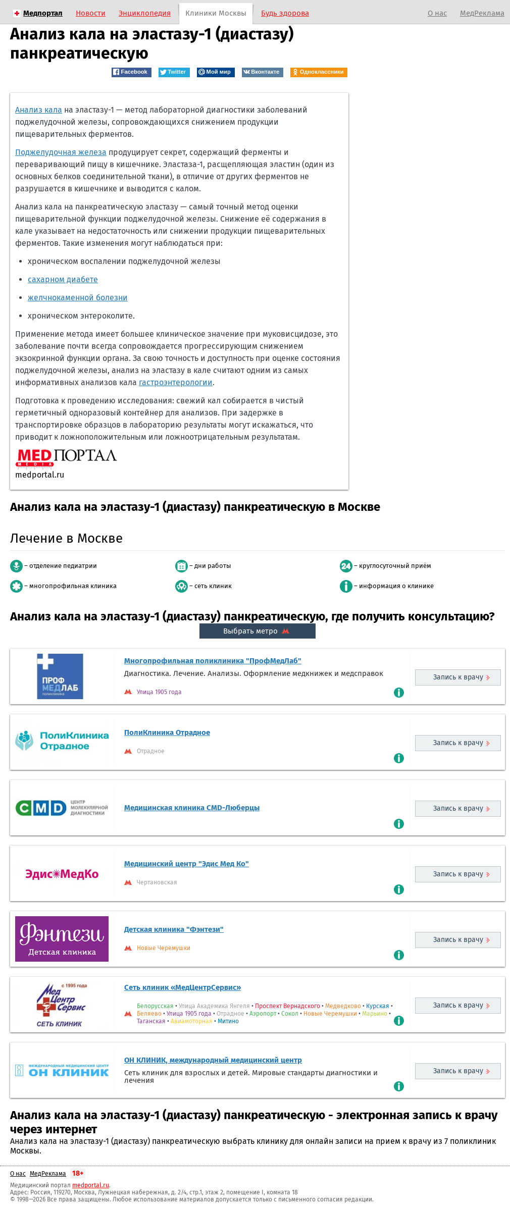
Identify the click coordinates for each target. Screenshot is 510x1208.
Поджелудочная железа (61, 152)
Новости (91, 13)
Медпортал (43, 13)
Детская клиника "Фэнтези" (174, 929)
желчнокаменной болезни (78, 297)
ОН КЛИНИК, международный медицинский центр (213, 1060)
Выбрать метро (257, 631)
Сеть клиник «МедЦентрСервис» (182, 987)
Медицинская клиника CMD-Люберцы (192, 807)
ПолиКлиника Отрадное (167, 732)
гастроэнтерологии (176, 382)
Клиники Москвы (215, 13)
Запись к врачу (458, 677)
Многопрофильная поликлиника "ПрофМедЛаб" (212, 660)
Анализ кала (38, 110)
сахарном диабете (63, 279)
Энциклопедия (145, 13)
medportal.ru (90, 1185)
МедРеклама (482, 13)
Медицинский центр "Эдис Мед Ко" (186, 863)
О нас (437, 13)
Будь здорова (285, 13)
